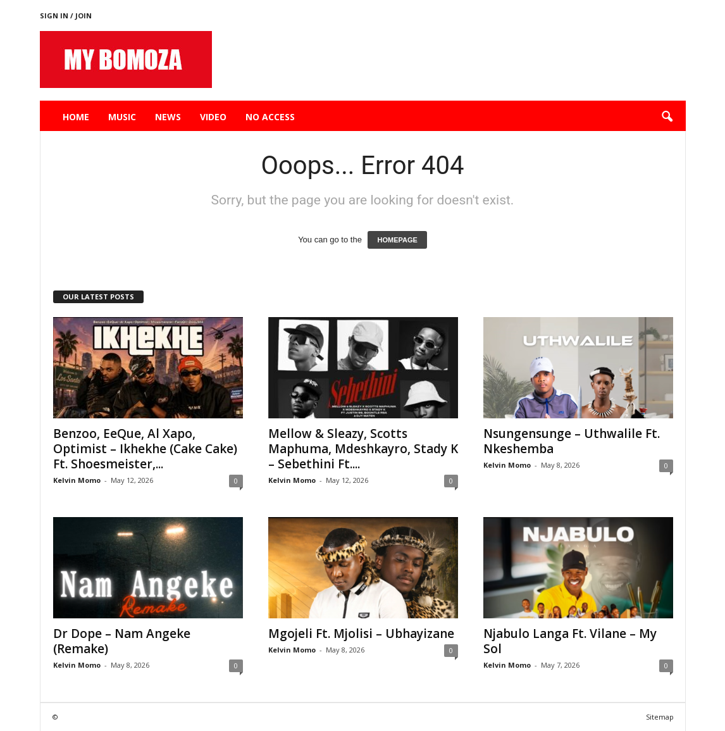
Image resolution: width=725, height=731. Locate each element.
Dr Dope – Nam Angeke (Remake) (121, 641)
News (168, 117)
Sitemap (660, 717)
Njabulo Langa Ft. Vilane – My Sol (570, 641)
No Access (270, 117)
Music (122, 117)
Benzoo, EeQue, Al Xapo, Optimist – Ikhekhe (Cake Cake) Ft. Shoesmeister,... (145, 448)
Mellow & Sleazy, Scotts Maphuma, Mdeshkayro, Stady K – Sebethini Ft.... (363, 448)
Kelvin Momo (77, 480)
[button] (667, 117)
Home (76, 117)
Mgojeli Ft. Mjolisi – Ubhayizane (361, 633)
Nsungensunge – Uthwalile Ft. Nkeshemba (571, 441)
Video (213, 117)
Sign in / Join (66, 15)
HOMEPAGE (397, 240)
